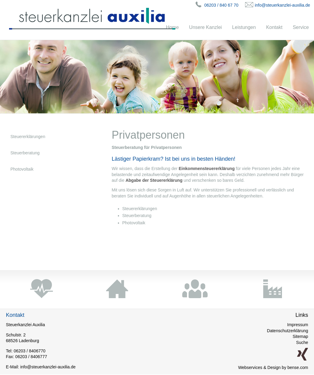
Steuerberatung (25, 152)
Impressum (297, 324)
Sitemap (300, 336)
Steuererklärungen (28, 136)
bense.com (297, 367)
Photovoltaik (22, 169)
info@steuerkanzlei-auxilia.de (282, 5)
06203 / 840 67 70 (221, 5)
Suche (302, 342)
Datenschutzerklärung (287, 330)
